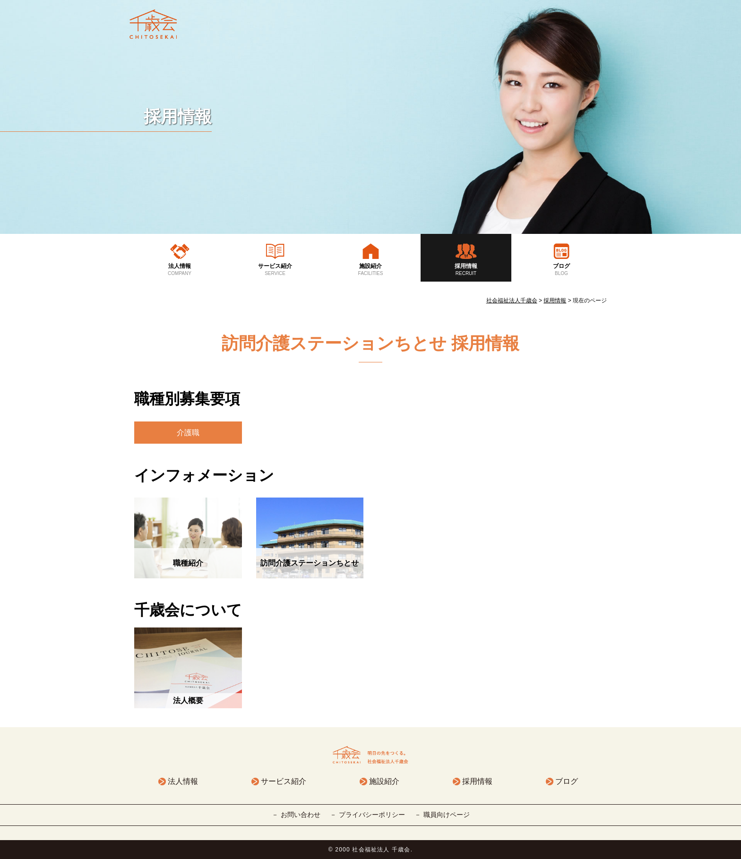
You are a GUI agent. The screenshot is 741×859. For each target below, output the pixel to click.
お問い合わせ (300, 814)
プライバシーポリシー (372, 814)
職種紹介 (188, 563)
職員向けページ (446, 814)
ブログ (561, 270)
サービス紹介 (275, 270)
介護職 (188, 433)
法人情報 (179, 270)
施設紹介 (370, 270)
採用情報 (466, 270)
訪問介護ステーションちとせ (309, 563)
